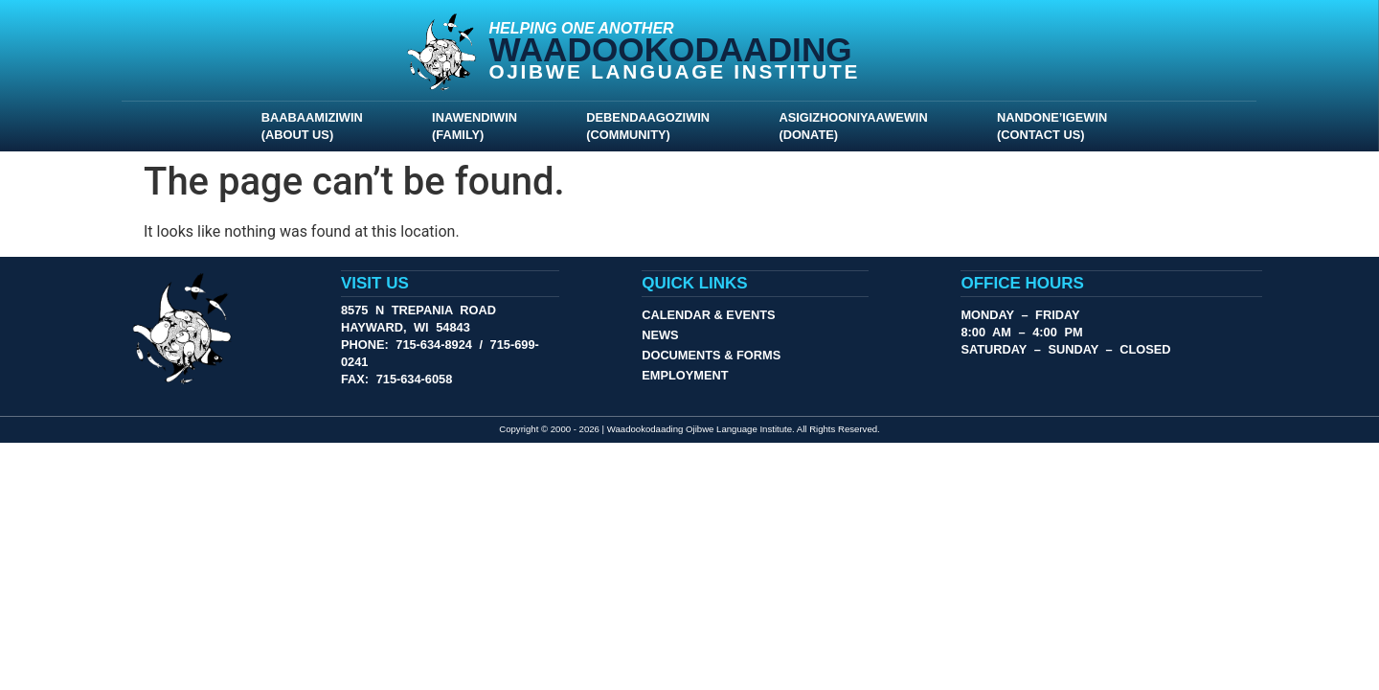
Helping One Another (581, 28)
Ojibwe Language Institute (675, 71)
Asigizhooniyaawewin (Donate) (858, 125)
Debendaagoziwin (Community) (652, 125)
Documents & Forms (711, 354)
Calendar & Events (708, 314)
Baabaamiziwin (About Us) (317, 125)
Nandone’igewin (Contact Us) (1057, 125)
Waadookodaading (670, 49)
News (660, 334)
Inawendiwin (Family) (479, 125)
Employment (685, 374)
